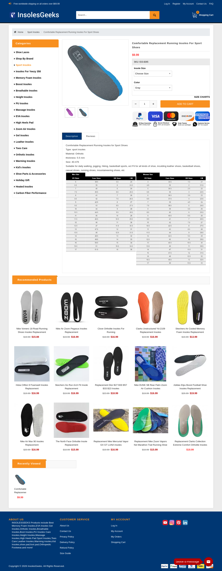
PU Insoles (22, 103)
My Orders (116, 536)
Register (176, 4)
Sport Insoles (33, 32)
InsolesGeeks (35, 566)
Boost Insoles (24, 84)
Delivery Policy (67, 542)
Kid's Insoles (23, 167)
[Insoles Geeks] (35, 15)
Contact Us (201, 4)
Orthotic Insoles (25, 154)
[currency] (153, 74)
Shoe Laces (23, 52)
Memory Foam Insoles (28, 77)
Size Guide (65, 553)
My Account (188, 4)
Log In (167, 4)
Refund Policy (67, 547)
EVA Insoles (22, 116)
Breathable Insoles (26, 90)
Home (20, 32)
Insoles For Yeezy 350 (28, 71)
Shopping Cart (204, 13)
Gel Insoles (22, 135)
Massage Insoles (25, 109)
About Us (64, 525)
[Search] (117, 15)
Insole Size (140, 68)
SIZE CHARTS (202, 97)
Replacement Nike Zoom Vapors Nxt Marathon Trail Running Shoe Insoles (150, 445)
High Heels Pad (24, 122)
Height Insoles (24, 97)
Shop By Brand (25, 58)
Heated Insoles (24, 186)
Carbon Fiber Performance (31, 193)
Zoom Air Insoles (25, 129)
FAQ (211, 4)
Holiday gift (22, 180)
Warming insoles (25, 161)
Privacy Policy (67, 536)
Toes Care (21, 148)
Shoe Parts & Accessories (31, 173)
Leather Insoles (25, 141)
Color (137, 82)
